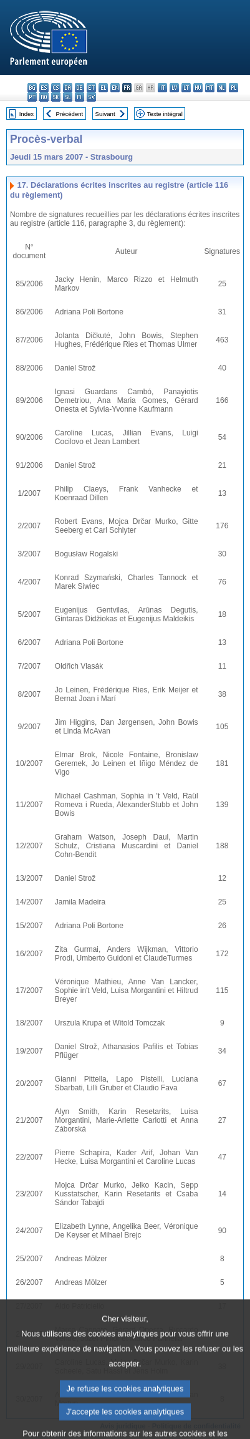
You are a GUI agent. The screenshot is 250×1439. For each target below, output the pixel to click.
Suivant (105, 113)
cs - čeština (55, 87)
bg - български (32, 87)
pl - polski (233, 87)
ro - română (44, 97)
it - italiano (162, 87)
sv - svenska (91, 97)
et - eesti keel (91, 87)
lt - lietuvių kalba (186, 87)
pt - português (32, 97)
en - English (115, 87)
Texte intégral (165, 113)
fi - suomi (79, 97)
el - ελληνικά (103, 87)
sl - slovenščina (67, 97)
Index (26, 113)
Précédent (70, 113)
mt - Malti (209, 87)
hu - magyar (198, 87)
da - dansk (67, 87)
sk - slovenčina (55, 97)
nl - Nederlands (221, 87)
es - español (44, 87)
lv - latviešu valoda (174, 87)
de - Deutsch (79, 87)
